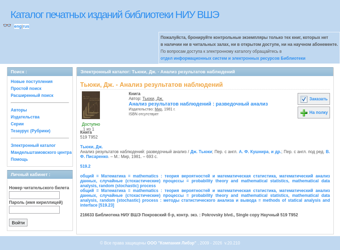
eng (18, 26)
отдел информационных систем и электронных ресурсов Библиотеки (233, 58)
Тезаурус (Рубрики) (30, 130)
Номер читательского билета (39, 187)
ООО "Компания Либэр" (172, 243)
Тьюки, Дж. (153, 98)
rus (26, 26)
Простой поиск (26, 88)
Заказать (314, 99)
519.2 (85, 166)
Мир (158, 109)
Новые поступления (32, 81)
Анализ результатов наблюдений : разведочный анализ (198, 104)
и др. (276, 151)
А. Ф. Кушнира (254, 151)
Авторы (19, 110)
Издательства (25, 117)
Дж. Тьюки (201, 151)
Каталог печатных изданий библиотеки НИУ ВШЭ (114, 14)
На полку (314, 112)
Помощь (19, 159)
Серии (17, 124)
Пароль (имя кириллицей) (36, 202)
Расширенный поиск (32, 95)
